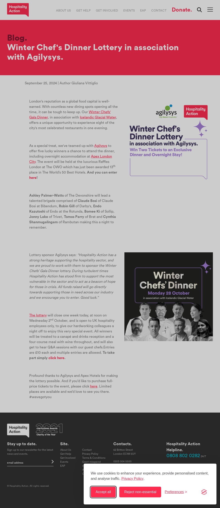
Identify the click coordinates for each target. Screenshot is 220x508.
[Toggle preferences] (176, 492)
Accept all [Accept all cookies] (103, 492)
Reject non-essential (140, 492)
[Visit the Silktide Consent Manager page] (204, 492)
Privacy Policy (132, 478)
